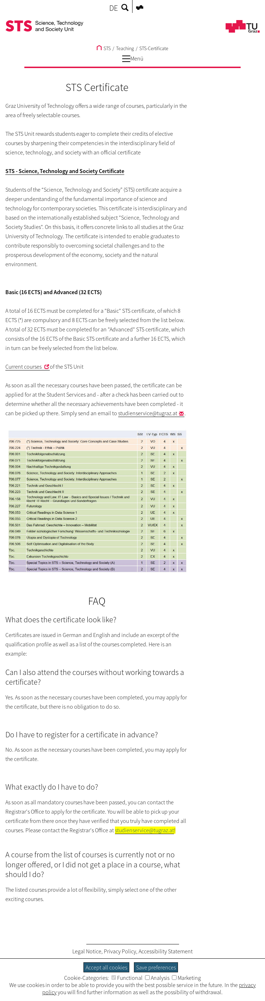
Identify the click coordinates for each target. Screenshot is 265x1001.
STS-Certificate (153, 48)
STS (104, 48)
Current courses (24, 366)
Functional (127, 977)
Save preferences (156, 967)
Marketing (186, 977)
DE (113, 8)
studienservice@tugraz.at (147, 413)
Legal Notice (86, 951)
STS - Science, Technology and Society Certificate (64, 170)
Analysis (157, 977)
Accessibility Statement (166, 951)
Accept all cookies (106, 967)
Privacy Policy (120, 951)
